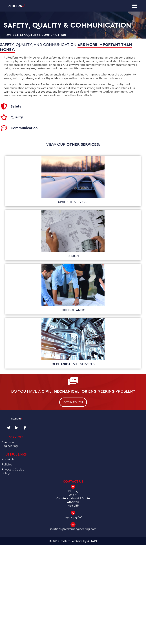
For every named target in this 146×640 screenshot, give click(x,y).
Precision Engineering (10, 444)
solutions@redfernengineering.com (73, 529)
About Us (8, 459)
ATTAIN (92, 541)
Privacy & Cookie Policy (13, 471)
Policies (7, 464)
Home (8, 35)
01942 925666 (73, 517)
